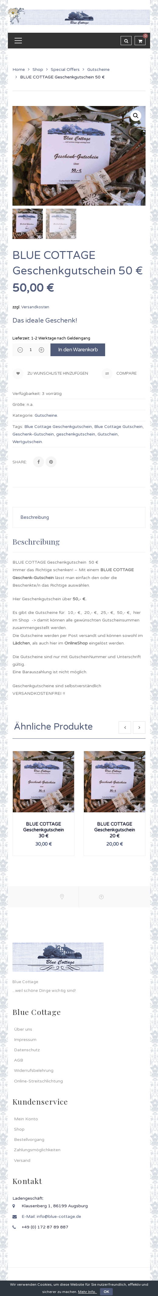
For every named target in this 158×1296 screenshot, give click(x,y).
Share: (19, 462)
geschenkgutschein (75, 434)
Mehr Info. (87, 1292)
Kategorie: (22, 415)
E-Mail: (29, 1216)
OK (106, 1292)
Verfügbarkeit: (26, 393)
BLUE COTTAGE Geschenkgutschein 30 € (43, 830)
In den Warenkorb (78, 349)
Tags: (17, 426)
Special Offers (65, 69)
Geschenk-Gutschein (33, 434)
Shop (38, 69)
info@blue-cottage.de (59, 1216)
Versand (22, 1160)
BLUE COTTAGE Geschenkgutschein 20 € (114, 830)
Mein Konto (26, 1119)
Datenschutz (27, 1049)
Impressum (25, 1039)
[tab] (79, 517)
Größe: (19, 404)
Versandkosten (35, 307)
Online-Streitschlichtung (38, 1081)
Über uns (23, 1029)
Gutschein (108, 434)
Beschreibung (34, 517)
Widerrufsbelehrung (33, 1070)
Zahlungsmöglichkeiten (37, 1149)
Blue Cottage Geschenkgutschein (58, 426)
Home (18, 69)
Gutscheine (98, 69)
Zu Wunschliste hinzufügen (57, 373)
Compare (119, 373)
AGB (18, 1060)
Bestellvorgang (29, 1139)
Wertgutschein (27, 441)
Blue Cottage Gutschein (118, 426)
